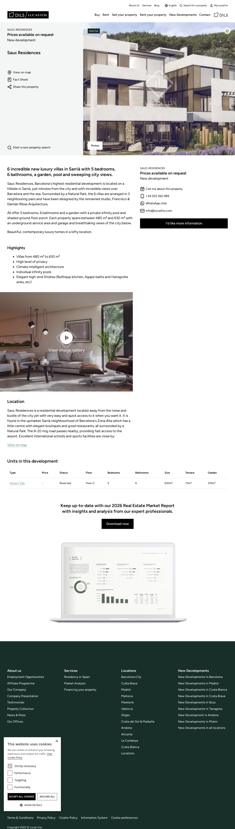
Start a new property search (28, 147)
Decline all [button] (47, 796)
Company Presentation (22, 696)
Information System (95, 817)
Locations (127, 753)
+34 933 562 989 (154, 196)
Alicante (127, 734)
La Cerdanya (129, 740)
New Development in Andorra (198, 715)
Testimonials (15, 702)
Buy (97, 15)
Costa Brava (129, 683)
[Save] (227, 31)
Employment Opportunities (25, 677)
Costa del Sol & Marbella (137, 721)
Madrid (126, 689)
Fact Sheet (17, 79)
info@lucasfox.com (156, 210)
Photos (95, 145)
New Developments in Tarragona (200, 709)
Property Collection (20, 709)
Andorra (126, 728)
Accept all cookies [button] (21, 796)
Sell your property (124, 15)
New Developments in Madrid (198, 683)
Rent (106, 15)
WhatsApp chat (153, 203)
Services (146, 5)
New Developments (183, 15)
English (171, 5)
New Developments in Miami (197, 721)
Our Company (16, 689)
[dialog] (32, 774)
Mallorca (127, 696)
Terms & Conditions (20, 817)
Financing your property (80, 689)
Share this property (23, 87)
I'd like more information (184, 223)
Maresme (127, 702)
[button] (32, 805)
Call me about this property (161, 189)
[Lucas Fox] (28, 15)
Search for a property (193, 5)
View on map (19, 72)
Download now (117, 524)
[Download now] (118, 583)
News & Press (16, 715)
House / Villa (17, 483)
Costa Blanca (130, 747)
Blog (156, 5)
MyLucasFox (219, 5)
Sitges (125, 715)
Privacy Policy (46, 817)
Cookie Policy (69, 817)
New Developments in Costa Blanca (202, 689)
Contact (204, 15)
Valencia (127, 709)
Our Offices (15, 721)
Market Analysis (74, 683)
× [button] (56, 741)
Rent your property (153, 15)
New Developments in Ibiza (196, 702)
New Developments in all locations (201, 728)
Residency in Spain (77, 677)
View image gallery (66, 341)
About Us (134, 5)
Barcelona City (131, 677)
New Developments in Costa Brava (201, 696)
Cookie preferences (125, 817)
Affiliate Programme (21, 683)
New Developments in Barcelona (200, 677)
